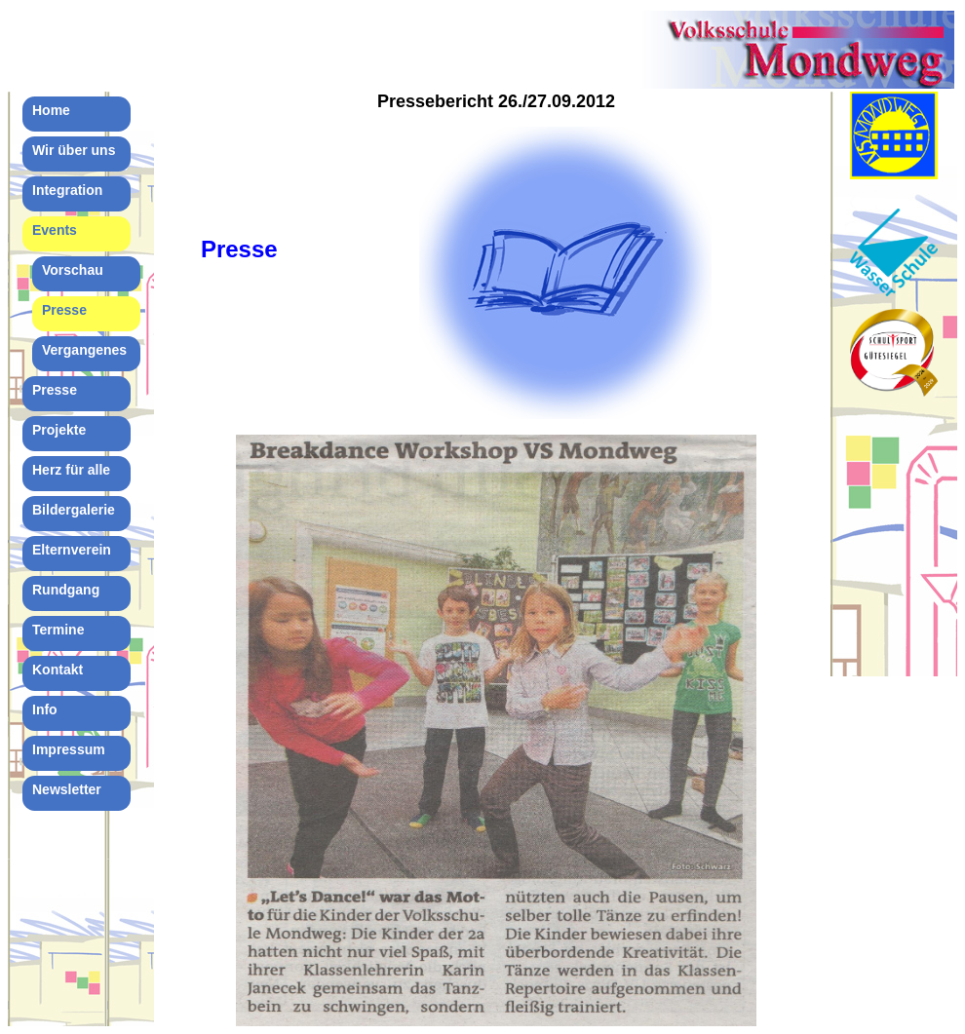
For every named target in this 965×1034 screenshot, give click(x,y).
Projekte (59, 430)
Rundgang (65, 589)
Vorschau (72, 270)
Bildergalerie (73, 509)
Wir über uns (73, 150)
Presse (64, 310)
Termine (58, 629)
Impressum (68, 749)
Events (54, 230)
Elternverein (71, 549)
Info (45, 709)
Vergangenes (84, 350)
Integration (67, 190)
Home (51, 110)
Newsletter (66, 789)
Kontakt (57, 669)
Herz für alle (71, 470)
